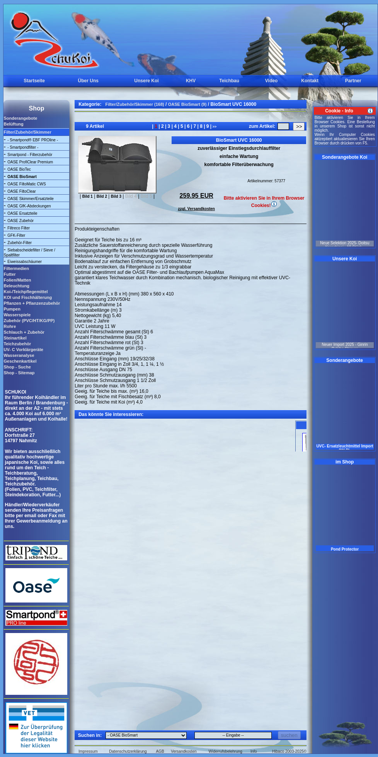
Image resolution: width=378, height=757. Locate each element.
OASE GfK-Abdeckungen (29, 206)
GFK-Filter (16, 235)
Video (271, 80)
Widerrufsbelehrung (225, 751)
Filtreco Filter (18, 228)
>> (213, 127)
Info (253, 751)
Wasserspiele (17, 314)
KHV (191, 80)
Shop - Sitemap (18, 372)
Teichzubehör (17, 343)
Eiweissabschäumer (24, 262)
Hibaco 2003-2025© (289, 751)
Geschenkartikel (19, 361)
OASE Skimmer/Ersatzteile (30, 199)
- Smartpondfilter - (22, 147)
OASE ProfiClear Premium (30, 162)
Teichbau (229, 80)
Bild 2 (102, 196)
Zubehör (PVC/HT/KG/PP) (28, 320)
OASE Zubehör (20, 221)
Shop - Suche (17, 367)
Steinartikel (14, 338)
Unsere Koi (146, 80)
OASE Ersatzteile (22, 213)
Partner (353, 80)
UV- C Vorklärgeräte (23, 349)
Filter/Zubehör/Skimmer (27, 132)
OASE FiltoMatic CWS (26, 184)
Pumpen (11, 309)
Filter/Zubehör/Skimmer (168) (135, 104)
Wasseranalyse (18, 355)
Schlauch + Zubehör (23, 332)
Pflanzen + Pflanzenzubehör (31, 303)
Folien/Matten (17, 280)
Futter (9, 274)
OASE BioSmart (22, 177)
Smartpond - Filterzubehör (29, 155)
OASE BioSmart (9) (187, 104)
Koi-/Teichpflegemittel (25, 291)
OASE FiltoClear (21, 191)
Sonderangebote (20, 118)
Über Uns (88, 80)
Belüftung (13, 124)
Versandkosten (183, 751)
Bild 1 (87, 196)
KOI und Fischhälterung (27, 297)
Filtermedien (16, 268)
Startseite (34, 80)
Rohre (9, 326)
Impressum (87, 751)
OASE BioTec (19, 169)
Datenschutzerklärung (127, 751)
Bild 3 (116, 196)
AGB (160, 751)
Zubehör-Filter (19, 243)
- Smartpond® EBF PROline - (32, 140)
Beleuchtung (16, 285)
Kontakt (309, 80)
